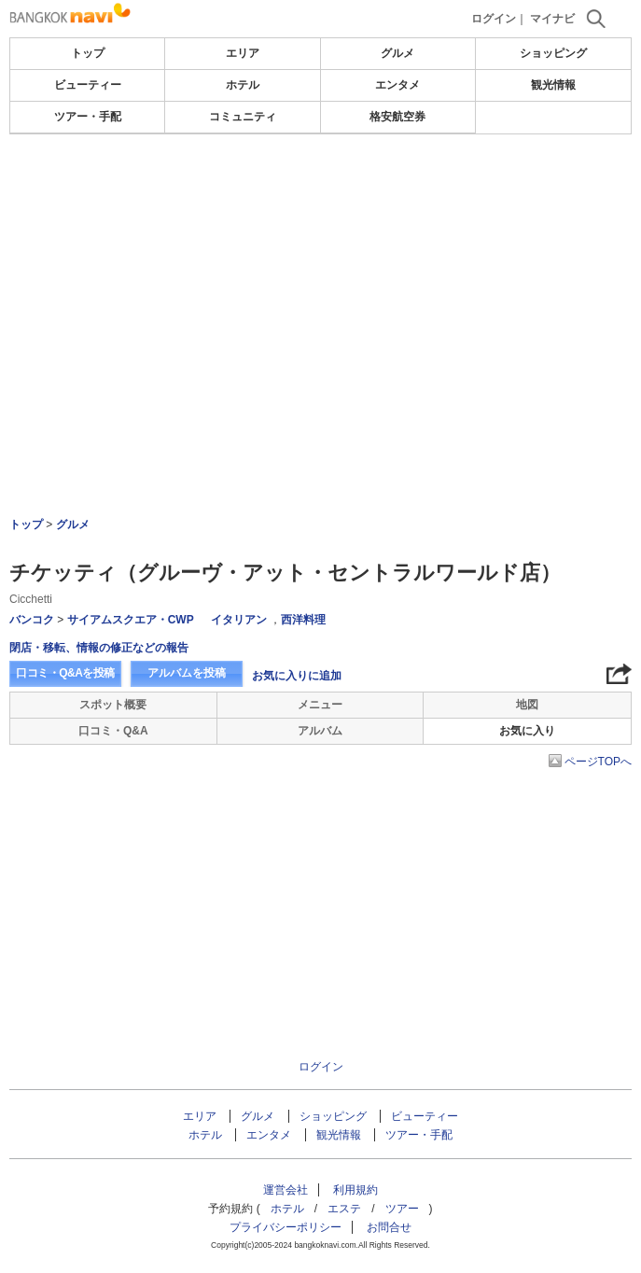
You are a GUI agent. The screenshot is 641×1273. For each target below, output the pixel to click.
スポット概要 (112, 704)
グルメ (397, 53)
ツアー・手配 (87, 116)
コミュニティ (242, 116)
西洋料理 (303, 619)
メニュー (320, 704)
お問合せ (389, 1227)
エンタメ (397, 84)
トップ (88, 53)
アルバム (320, 730)
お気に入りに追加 (296, 675)
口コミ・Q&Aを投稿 (65, 672)
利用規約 (355, 1189)
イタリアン (239, 619)
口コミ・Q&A (113, 730)
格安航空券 (397, 116)
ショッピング (553, 53)
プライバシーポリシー (285, 1227)
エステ (344, 1208)
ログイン (493, 18)
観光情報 (553, 84)
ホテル (242, 84)
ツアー (402, 1208)
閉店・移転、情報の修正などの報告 (98, 647)
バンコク (31, 619)
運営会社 (285, 1189)
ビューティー (87, 84)
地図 (527, 704)
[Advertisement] (321, 190)
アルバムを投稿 (186, 672)
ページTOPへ (598, 761)
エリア (242, 53)
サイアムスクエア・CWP (130, 619)
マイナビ (552, 18)
